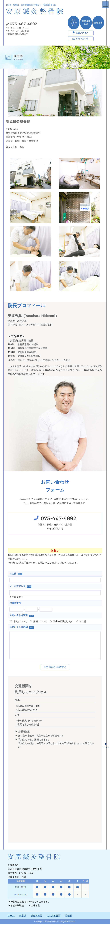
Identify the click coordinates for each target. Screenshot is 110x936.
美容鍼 (22, 921)
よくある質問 (53, 921)
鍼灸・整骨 (36, 921)
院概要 (68, 921)
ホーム (11, 921)
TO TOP (106, 745)
